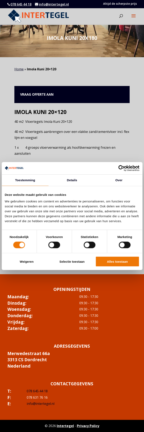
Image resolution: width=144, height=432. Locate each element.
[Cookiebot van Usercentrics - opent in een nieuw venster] (121, 168)
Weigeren (26, 261)
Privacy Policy (88, 426)
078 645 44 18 (20, 4)
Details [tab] (72, 180)
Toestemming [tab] (25, 180)
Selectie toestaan (72, 261)
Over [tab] (119, 180)
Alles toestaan (117, 261)
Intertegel (65, 426)
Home (19, 69)
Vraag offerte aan (37, 94)
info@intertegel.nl (40, 403)
